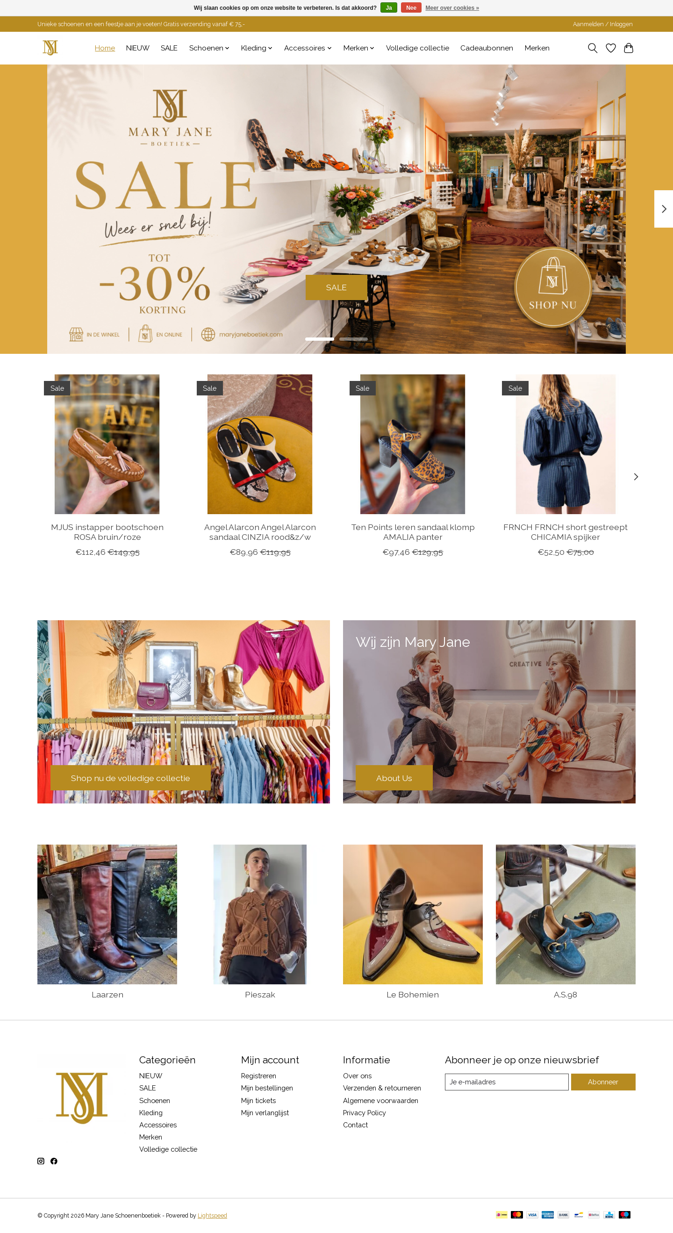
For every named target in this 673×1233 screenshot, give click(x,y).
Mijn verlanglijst (265, 1113)
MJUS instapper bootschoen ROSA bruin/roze (107, 532)
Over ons (357, 1076)
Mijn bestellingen (267, 1088)
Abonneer (603, 1082)
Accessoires (158, 1125)
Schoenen (154, 1100)
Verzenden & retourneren (382, 1088)
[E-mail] (507, 1082)
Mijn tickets (258, 1100)
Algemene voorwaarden (380, 1100)
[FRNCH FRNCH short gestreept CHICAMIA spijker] (566, 444)
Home (105, 48)
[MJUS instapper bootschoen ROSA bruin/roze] (107, 444)
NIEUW (138, 48)
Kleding (151, 1113)
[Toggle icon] (593, 48)
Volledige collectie (417, 48)
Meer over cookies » (453, 8)
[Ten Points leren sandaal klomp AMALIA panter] (413, 444)
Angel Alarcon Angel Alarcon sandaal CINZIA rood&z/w (260, 532)
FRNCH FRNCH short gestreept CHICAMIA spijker (565, 532)
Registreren (258, 1076)
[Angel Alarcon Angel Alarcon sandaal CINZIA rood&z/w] (260, 444)
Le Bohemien (413, 994)
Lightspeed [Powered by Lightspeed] (212, 1215)
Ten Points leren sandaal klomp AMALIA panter (413, 532)
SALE (169, 48)
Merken (537, 48)
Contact (355, 1125)
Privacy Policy (364, 1113)
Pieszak (260, 994)
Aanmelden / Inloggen (603, 24)
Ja (389, 8)
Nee (411, 8)
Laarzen (107, 994)
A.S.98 (565, 994)
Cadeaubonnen (486, 48)
